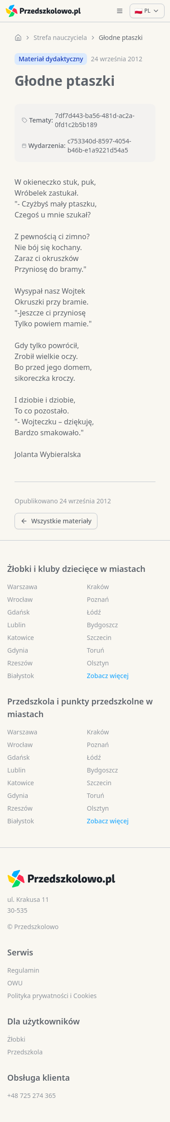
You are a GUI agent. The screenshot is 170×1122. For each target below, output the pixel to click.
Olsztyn (98, 663)
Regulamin (23, 970)
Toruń (95, 650)
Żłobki (16, 1039)
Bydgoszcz (102, 624)
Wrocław (20, 599)
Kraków (98, 586)
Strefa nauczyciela (60, 37)
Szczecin (99, 637)
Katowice (20, 637)
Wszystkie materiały (56, 521)
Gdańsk (18, 612)
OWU (15, 983)
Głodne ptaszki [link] (121, 37)
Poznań (98, 599)
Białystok (20, 675)
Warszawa (22, 586)
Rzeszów (20, 663)
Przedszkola (25, 1052)
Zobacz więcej (108, 675)
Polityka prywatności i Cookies (52, 995)
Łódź (94, 612)
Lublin (16, 624)
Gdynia (17, 650)
